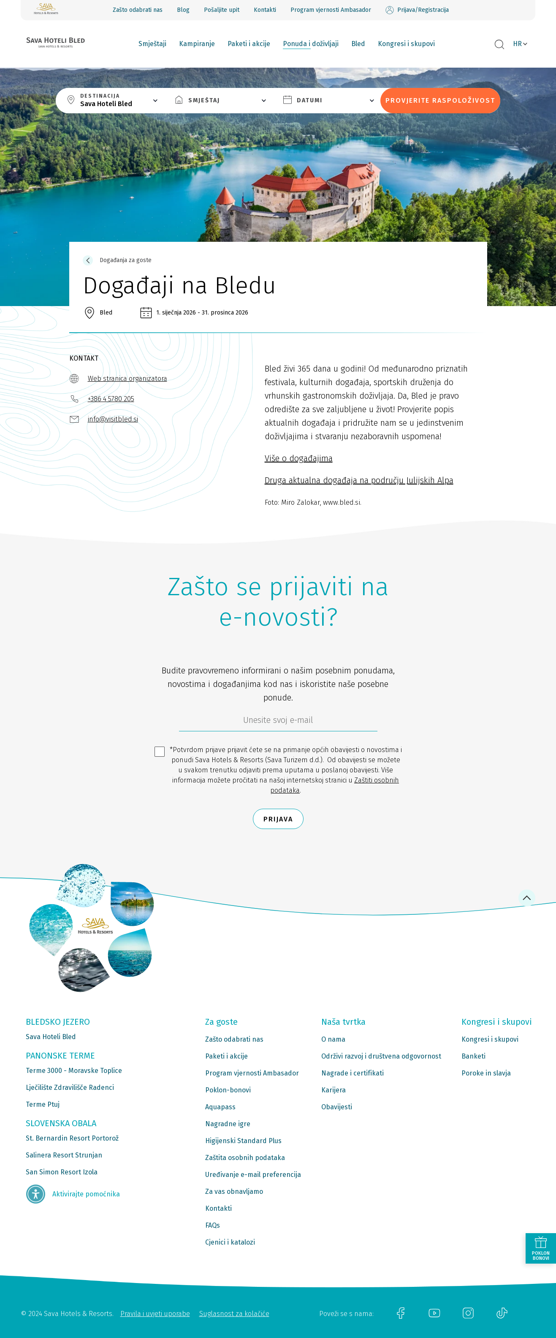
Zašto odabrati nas (138, 10)
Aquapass (220, 1107)
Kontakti (265, 10)
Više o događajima (299, 458)
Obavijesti (336, 1107)
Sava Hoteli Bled (51, 1037)
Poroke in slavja (486, 1073)
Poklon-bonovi (228, 1090)
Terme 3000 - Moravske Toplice (74, 1071)
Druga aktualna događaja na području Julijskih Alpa (359, 480)
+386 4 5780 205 (111, 399)
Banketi (473, 1056)
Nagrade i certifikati (352, 1073)
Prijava (278, 819)
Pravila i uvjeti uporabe (155, 1314)
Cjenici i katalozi (230, 1242)
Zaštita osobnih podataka (245, 1158)
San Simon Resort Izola (62, 1172)
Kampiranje (197, 44)
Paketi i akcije (249, 44)
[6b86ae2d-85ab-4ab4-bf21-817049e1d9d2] (278, 722)
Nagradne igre (227, 1124)
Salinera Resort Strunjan (64, 1155)
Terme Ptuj (43, 1104)
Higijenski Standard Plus (243, 1141)
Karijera (333, 1090)
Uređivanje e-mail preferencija (253, 1175)
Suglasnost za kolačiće (234, 1314)
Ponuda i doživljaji (311, 44)
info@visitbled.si (113, 419)
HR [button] (517, 44)
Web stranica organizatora (127, 379)
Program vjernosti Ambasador (330, 10)
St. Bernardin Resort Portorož (72, 1138)
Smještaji (152, 44)
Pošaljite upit (221, 10)
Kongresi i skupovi (406, 44)
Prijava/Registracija (417, 10)
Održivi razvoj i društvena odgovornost (381, 1056)
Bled (358, 44)
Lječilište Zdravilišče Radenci (70, 1088)
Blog (183, 10)
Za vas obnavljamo (234, 1192)
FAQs (212, 1225)
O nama (333, 1039)
